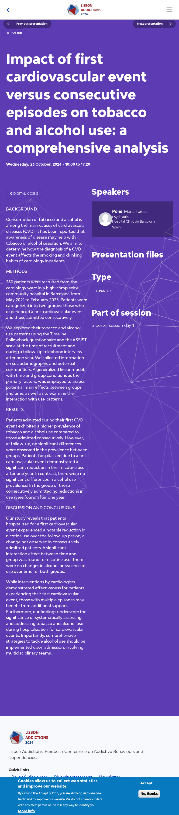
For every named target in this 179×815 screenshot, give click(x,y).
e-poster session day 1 (113, 325)
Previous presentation (32, 23)
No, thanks (149, 796)
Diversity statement (73, 777)
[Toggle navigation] (169, 9)
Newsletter (109, 777)
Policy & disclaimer (29, 777)
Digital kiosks (25, 193)
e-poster (14, 32)
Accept (146, 786)
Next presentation (150, 23)
